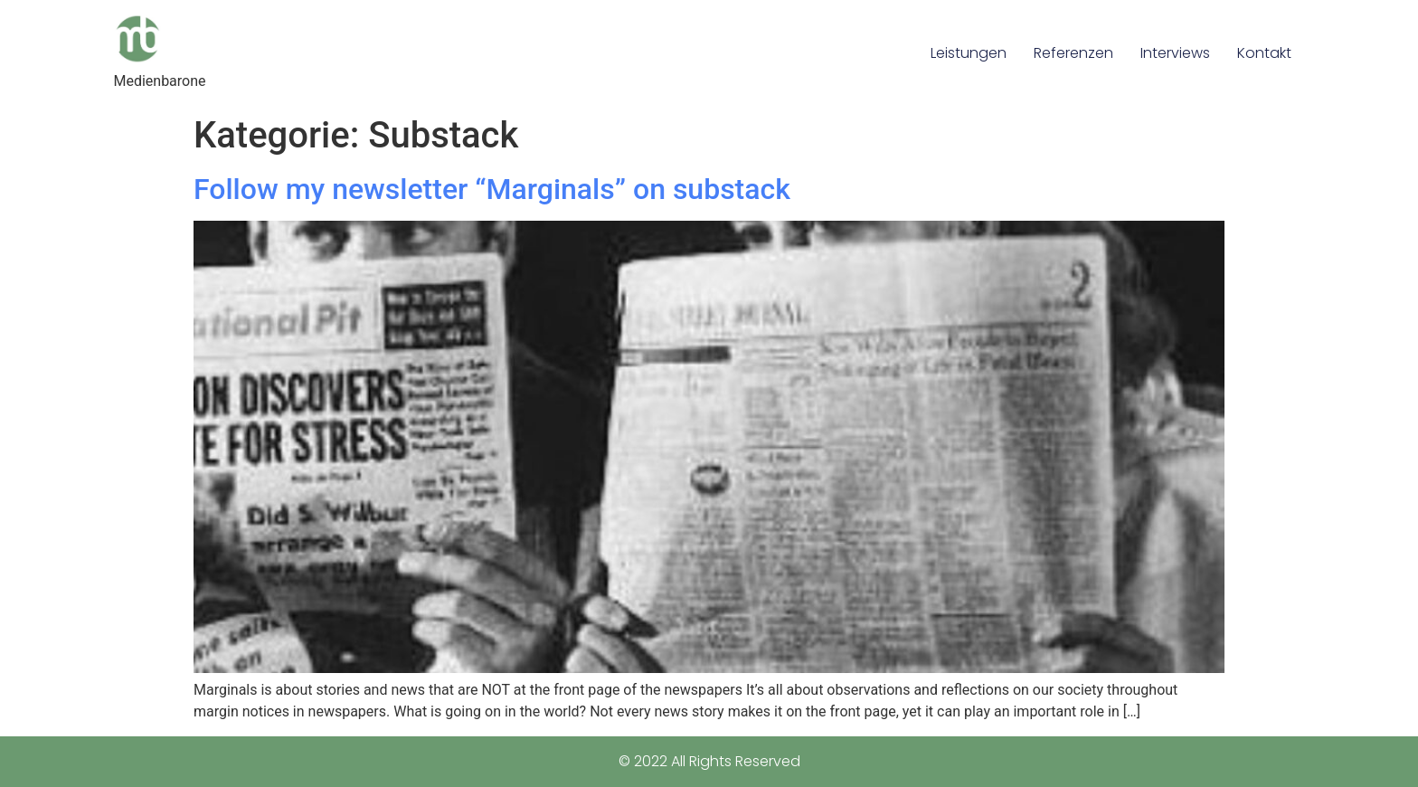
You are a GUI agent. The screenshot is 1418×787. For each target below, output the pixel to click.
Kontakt (1264, 53)
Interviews (1175, 53)
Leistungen (969, 53)
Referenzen (1073, 53)
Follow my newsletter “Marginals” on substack (492, 189)
